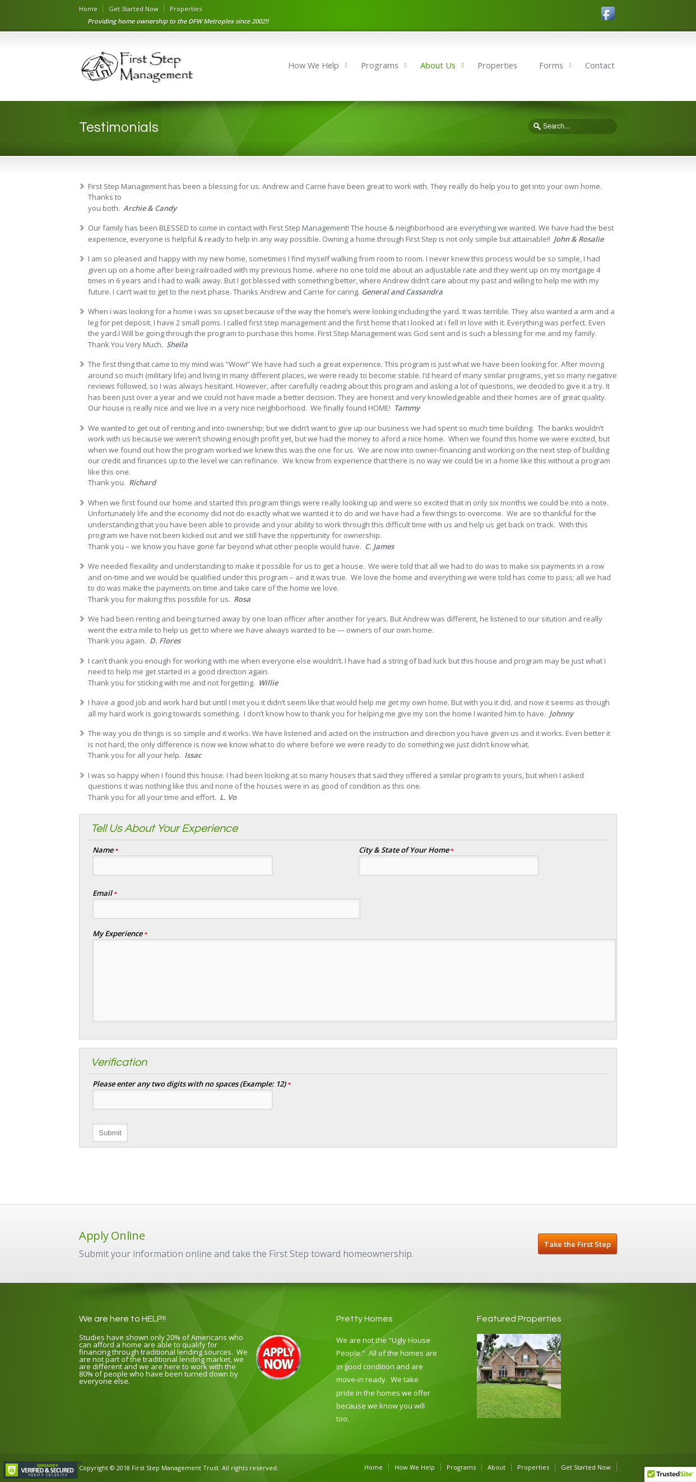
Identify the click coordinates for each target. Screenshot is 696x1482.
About (496, 1467)
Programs (379, 65)
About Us (438, 65)
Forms (551, 65)
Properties (186, 8)
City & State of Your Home (406, 850)
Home (88, 8)
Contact (600, 65)
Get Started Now (134, 8)
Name (105, 850)
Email (104, 894)
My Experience (119, 934)
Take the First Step (577, 1244)
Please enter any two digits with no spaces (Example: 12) (191, 1084)
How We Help (313, 65)
